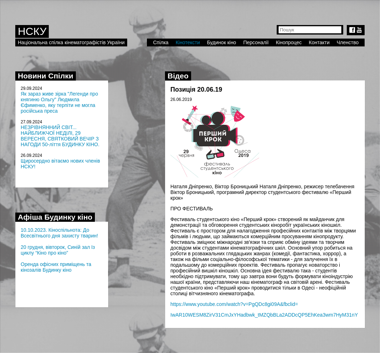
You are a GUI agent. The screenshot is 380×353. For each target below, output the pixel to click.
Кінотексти (188, 42)
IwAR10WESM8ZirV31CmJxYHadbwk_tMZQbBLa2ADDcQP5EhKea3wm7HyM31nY (264, 315)
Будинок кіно (221, 42)
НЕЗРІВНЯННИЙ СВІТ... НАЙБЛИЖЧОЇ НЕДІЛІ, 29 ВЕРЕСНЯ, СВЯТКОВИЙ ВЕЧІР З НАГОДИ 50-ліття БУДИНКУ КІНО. (60, 135)
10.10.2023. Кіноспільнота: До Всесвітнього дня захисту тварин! (59, 233)
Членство (348, 42)
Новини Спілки (45, 76)
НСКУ (32, 31)
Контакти (319, 42)
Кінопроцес (289, 42)
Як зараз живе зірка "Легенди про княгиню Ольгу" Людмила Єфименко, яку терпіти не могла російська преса (59, 102)
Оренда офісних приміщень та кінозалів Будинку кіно (56, 267)
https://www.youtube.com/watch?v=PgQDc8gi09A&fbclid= (234, 304)
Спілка (160, 42)
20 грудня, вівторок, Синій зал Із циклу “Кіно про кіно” (58, 250)
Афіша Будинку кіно (55, 217)
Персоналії (255, 42)
